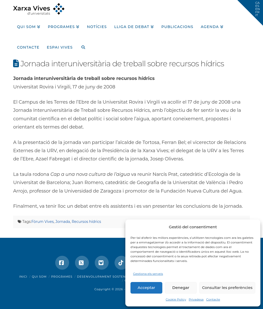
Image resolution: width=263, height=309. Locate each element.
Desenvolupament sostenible (105, 276)
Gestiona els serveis (148, 274)
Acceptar (146, 287)
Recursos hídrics (86, 221)
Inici (23, 276)
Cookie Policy (176, 299)
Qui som (39, 276)
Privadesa (196, 299)
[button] (250, 13)
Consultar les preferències (227, 287)
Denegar (180, 287)
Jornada (62, 221)
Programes (61, 276)
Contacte (213, 299)
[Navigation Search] (81, 45)
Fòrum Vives (42, 221)
